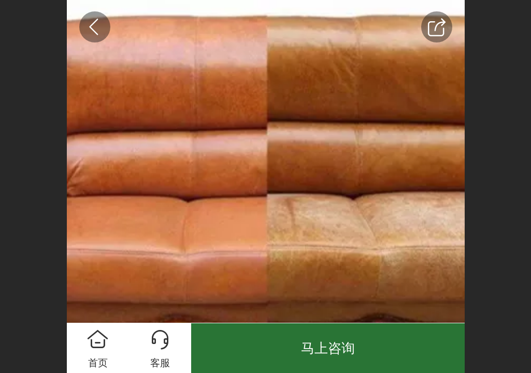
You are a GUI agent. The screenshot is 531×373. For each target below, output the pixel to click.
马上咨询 (328, 348)
